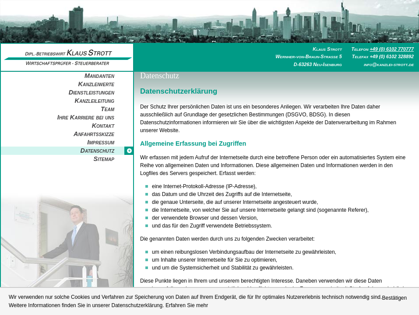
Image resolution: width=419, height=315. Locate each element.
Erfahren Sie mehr (186, 305)
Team (107, 108)
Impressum (100, 142)
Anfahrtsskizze (94, 133)
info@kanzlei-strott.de (389, 64)
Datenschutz (97, 150)
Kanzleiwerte (96, 84)
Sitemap (104, 158)
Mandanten (99, 75)
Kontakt (103, 125)
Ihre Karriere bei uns (85, 117)
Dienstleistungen (91, 92)
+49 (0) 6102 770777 (392, 49)
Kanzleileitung (94, 100)
